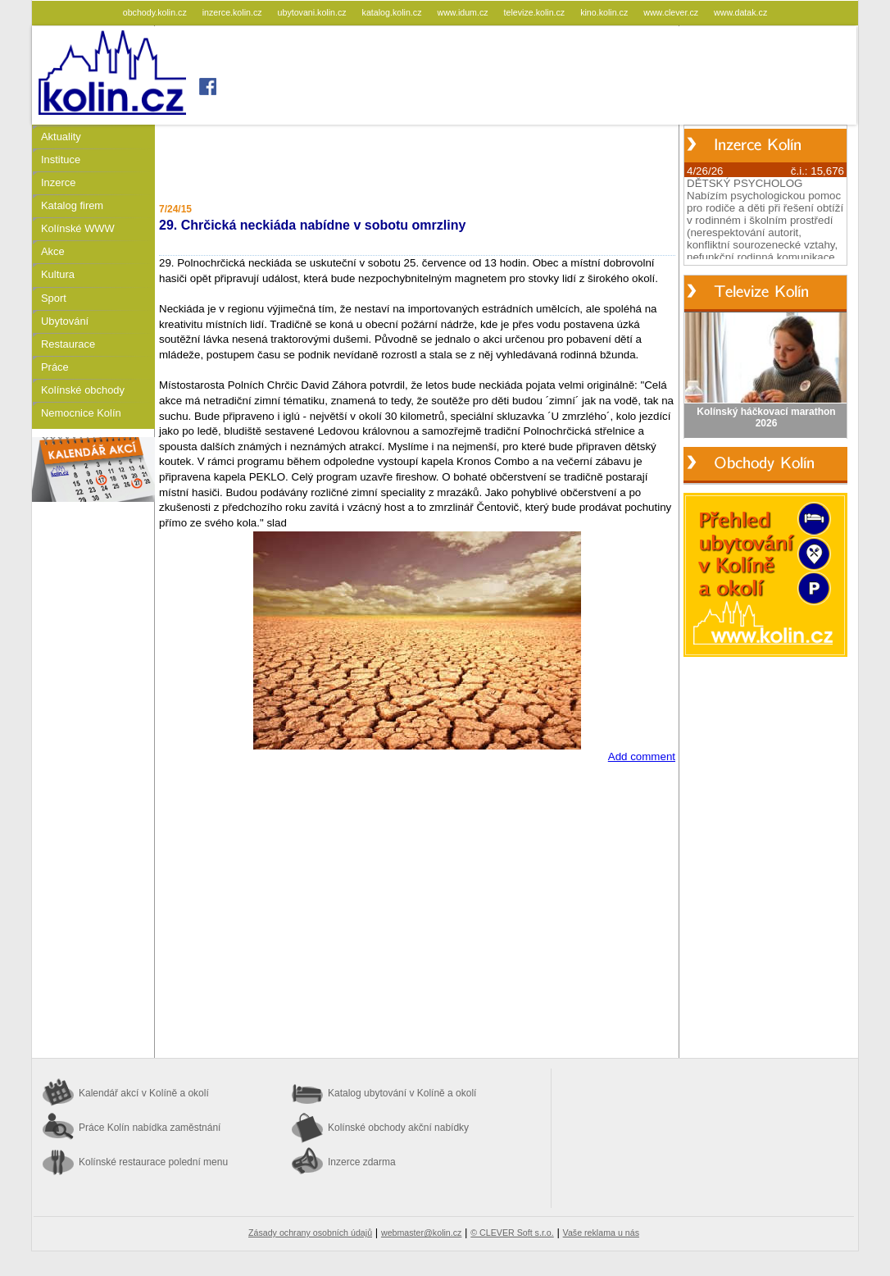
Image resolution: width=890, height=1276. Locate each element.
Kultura (58, 274)
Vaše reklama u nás (601, 1232)
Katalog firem (72, 205)
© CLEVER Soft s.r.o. (511, 1232)
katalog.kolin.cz (393, 12)
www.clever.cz (672, 12)
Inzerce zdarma (362, 1162)
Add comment (641, 756)
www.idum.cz (463, 12)
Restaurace (68, 344)
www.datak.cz (740, 12)
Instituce (60, 159)
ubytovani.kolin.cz (313, 12)
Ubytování (65, 321)
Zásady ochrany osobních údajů (310, 1232)
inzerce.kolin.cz (233, 12)
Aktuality (61, 136)
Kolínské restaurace (153, 1162)
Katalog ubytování (402, 1093)
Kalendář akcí (144, 1093)
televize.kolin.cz (536, 12)
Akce (53, 251)
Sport (53, 298)
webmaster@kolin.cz (421, 1232)
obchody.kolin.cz (156, 12)
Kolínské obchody (83, 390)
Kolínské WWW (78, 228)
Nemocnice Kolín (81, 413)
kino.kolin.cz (605, 12)
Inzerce (58, 182)
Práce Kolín (149, 1127)
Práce (55, 367)
